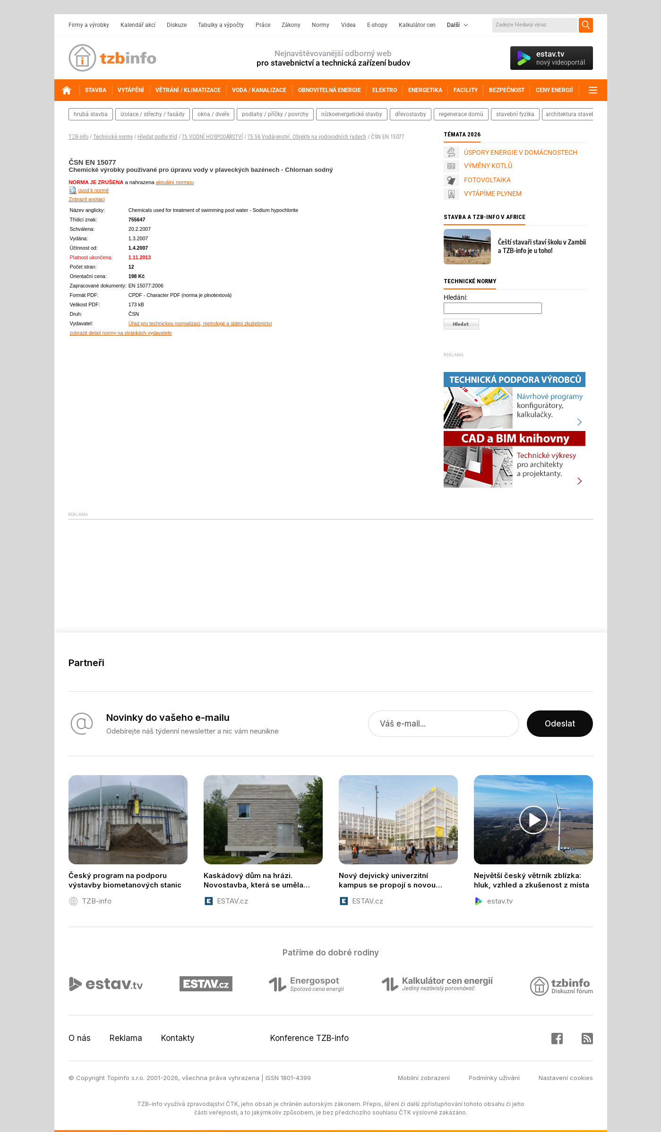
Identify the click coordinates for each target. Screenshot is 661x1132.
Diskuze (177, 25)
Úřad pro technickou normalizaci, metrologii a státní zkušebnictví (200, 323)
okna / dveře (213, 114)
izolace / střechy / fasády (152, 114)
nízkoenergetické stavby (351, 114)
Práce (263, 25)
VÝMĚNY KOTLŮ (488, 165)
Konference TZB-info (309, 1038)
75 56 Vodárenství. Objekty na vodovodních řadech (307, 137)
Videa (348, 25)
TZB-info (78, 137)
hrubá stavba (91, 114)
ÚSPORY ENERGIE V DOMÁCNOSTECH (520, 152)
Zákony (291, 25)
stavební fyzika (515, 114)
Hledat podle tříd (157, 137)
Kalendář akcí (137, 25)
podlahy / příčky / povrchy (275, 114)
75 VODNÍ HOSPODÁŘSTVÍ (212, 137)
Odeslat (560, 723)
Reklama (126, 1038)
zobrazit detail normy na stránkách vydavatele (121, 333)
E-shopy (377, 25)
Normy (320, 25)
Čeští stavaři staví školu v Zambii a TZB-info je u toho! (542, 246)
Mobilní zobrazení (424, 1077)
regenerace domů (461, 114)
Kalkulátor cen (417, 25)
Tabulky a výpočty (221, 25)
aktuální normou (175, 182)
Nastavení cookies (566, 1077)
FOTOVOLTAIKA (487, 180)
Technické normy (113, 137)
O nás (80, 1038)
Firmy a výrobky (89, 25)
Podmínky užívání (494, 1077)
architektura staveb (570, 114)
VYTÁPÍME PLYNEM (493, 193)
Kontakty (178, 1038)
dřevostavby (410, 114)
